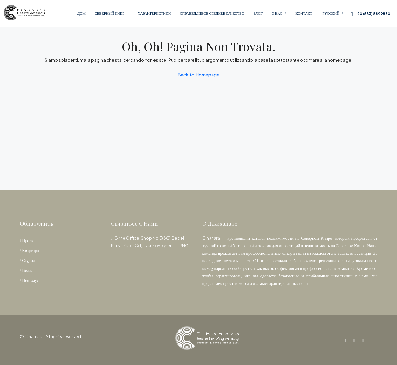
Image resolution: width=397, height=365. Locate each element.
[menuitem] (370, 13)
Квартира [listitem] (29, 250)
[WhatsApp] (373, 340)
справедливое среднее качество (212, 13)
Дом (81, 13)
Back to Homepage (198, 74)
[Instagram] (355, 340)
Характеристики (154, 13)
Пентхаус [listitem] (29, 280)
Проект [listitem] (27, 240)
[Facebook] (346, 340)
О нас (277, 13)
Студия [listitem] (27, 260)
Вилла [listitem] (26, 270)
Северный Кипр (109, 13)
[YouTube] (364, 340)
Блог (258, 13)
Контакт (303, 13)
